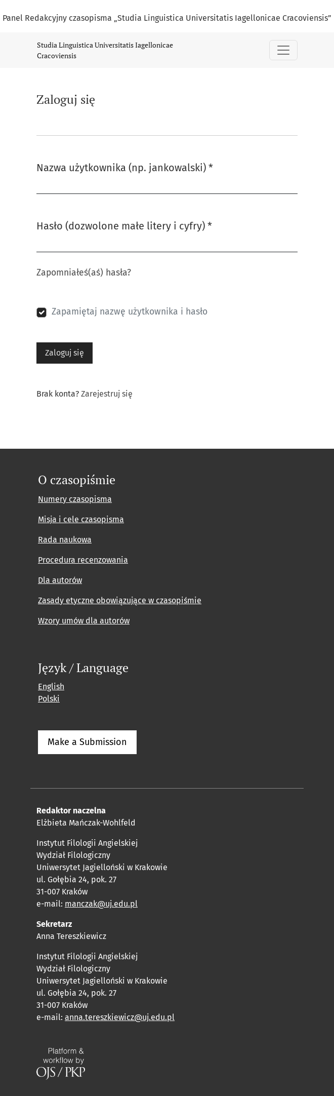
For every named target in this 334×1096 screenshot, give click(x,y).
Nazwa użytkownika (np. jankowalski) (124, 167)
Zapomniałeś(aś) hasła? (83, 272)
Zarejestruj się (107, 394)
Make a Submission (87, 742)
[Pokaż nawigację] (283, 50)
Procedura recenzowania (83, 560)
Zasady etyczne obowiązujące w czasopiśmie (119, 600)
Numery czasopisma (75, 499)
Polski (49, 698)
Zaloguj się (64, 353)
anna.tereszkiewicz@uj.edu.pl (120, 1017)
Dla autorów (60, 580)
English (51, 686)
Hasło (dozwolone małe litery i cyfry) (124, 225)
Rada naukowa (65, 539)
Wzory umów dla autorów (84, 620)
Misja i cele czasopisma (81, 519)
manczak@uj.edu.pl (101, 904)
